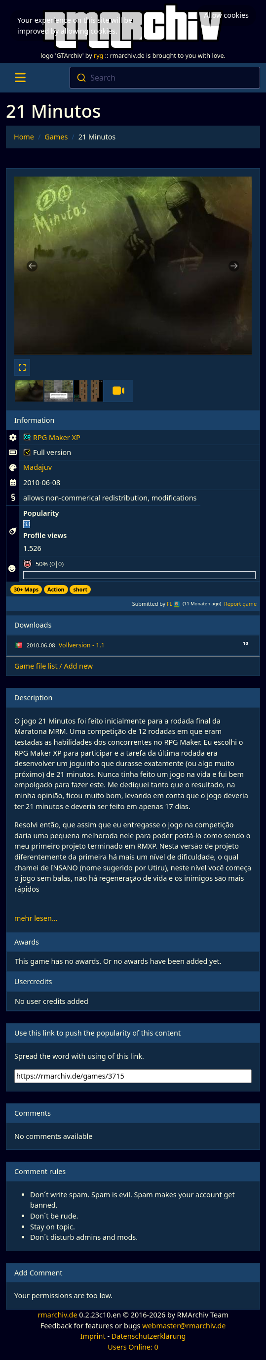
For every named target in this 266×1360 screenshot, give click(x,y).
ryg (98, 55)
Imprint (93, 1336)
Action (56, 589)
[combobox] (165, 78)
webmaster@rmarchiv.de (184, 1325)
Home (24, 136)
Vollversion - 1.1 (82, 645)
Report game (240, 603)
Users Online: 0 (133, 1347)
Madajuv (37, 467)
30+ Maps (26, 589)
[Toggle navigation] (20, 77)
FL (169, 603)
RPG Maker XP (51, 439)
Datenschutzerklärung (149, 1336)
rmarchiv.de (57, 1314)
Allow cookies (226, 15)
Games (56, 136)
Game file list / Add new (53, 666)
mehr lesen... (35, 918)
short (80, 589)
